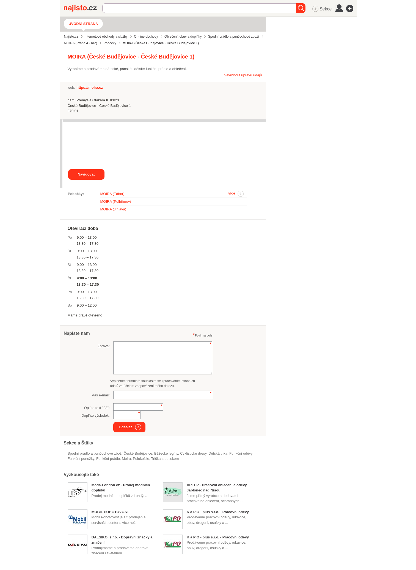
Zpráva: (104, 346)
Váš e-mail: (101, 395)
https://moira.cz (89, 87)
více (231, 193)
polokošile (141, 459)
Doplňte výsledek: (95, 415)
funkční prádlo (108, 459)
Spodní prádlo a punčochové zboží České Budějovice (110, 453)
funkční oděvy (240, 453)
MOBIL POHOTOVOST (110, 512)
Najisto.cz (83, 8)
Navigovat (86, 174)
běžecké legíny (166, 453)
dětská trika (217, 453)
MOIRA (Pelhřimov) (115, 201)
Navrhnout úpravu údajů (243, 75)
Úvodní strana (83, 24)
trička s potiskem (165, 459)
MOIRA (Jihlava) (113, 209)
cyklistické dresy (193, 453)
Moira (126, 459)
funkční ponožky (81, 459)
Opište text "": (97, 408)
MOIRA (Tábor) (112, 194)
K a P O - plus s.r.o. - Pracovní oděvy (218, 512)
